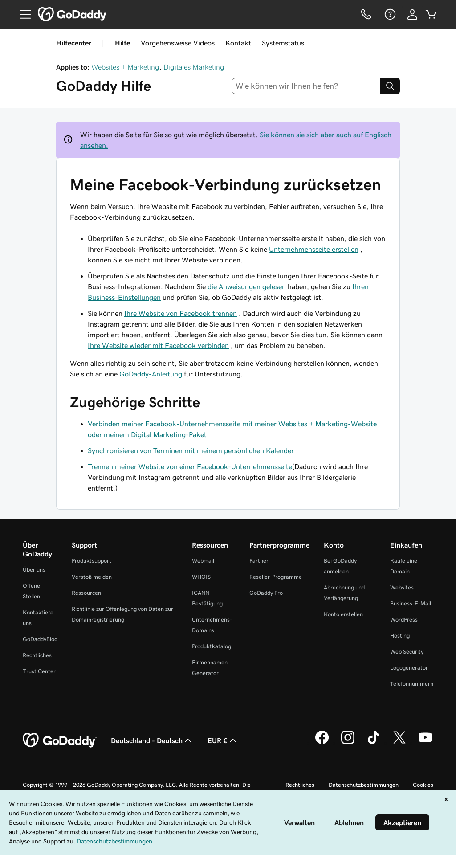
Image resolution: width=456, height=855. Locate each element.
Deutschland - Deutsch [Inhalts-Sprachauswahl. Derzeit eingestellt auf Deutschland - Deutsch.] (152, 740)
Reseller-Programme (275, 577)
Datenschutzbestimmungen (364, 785)
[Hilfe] (389, 14)
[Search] (390, 86)
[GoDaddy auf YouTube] (425, 742)
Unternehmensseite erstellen (313, 249)
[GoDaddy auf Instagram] (348, 742)
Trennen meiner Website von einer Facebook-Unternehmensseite (190, 466)
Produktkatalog (211, 646)
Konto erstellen (343, 614)
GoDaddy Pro (266, 593)
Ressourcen (86, 593)
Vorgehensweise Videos (178, 42)
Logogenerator (409, 668)
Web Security (406, 652)
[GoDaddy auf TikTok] (374, 742)
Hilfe (122, 42)
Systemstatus (283, 42)
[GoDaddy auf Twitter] (399, 742)
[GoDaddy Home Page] (60, 740)
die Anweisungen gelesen (247, 286)
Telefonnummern (411, 684)
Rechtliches (37, 655)
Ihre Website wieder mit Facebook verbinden (158, 345)
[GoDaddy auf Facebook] (322, 742)
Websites (402, 587)
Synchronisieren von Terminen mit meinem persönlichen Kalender (191, 450)
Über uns (34, 570)
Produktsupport (91, 561)
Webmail (203, 561)
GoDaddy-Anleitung (150, 373)
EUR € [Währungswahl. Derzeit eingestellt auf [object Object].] (223, 740)
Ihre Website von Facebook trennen (180, 313)
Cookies (423, 785)
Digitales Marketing (193, 66)
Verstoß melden (92, 577)
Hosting (400, 635)
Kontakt (238, 42)
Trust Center (39, 671)
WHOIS (201, 577)
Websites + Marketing (125, 66)
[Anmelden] (412, 14)
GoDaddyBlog (40, 639)
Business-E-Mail (410, 603)
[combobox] (306, 86)
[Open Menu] (21, 14)
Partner (259, 561)
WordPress (404, 619)
